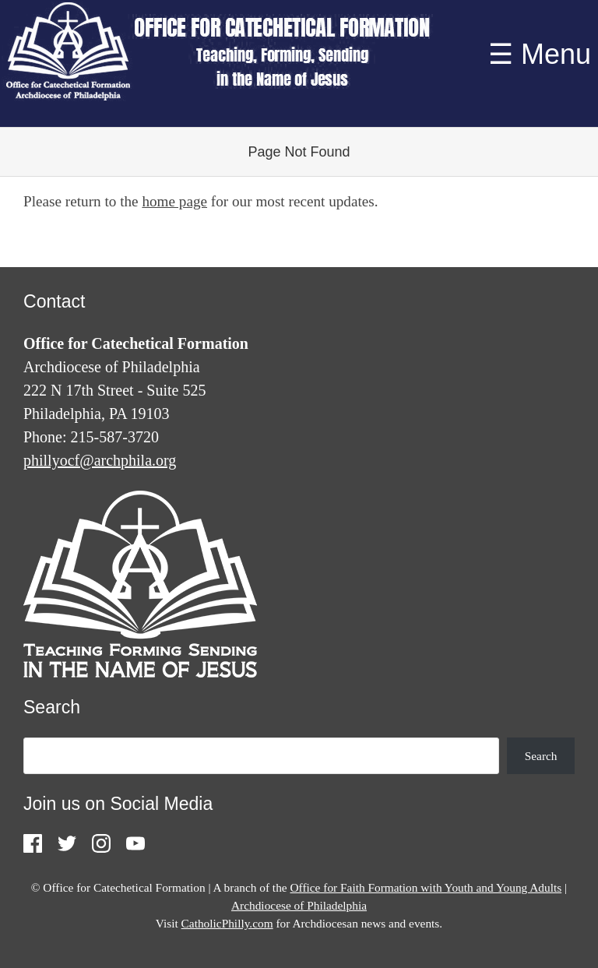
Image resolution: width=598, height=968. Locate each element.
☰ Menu (539, 54)
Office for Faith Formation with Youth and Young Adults (425, 887)
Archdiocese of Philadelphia (299, 905)
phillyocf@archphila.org (99, 460)
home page (174, 201)
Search (541, 755)
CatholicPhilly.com (227, 923)
